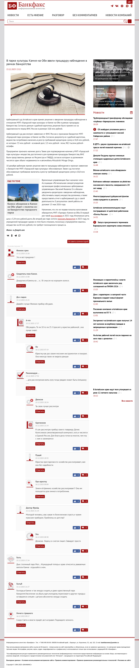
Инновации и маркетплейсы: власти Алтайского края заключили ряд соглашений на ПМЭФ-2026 (109, 283)
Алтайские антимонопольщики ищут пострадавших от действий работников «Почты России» (110, 211)
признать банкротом (66, 219)
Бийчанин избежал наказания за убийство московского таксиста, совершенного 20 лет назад (111, 184)
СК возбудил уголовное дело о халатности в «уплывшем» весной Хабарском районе (109, 132)
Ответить (21, 262)
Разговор (58, 15)
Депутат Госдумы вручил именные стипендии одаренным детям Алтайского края (111, 158)
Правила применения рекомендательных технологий (96, 660)
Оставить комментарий (78, 241)
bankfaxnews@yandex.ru (110, 642)
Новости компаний (119, 15)
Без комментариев (85, 15)
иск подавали (57, 215)
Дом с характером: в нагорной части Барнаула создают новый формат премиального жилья (109, 297)
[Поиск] (125, 21)
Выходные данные (13, 660)
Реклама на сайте (124, 660)
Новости (13, 15)
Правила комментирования (65, 660)
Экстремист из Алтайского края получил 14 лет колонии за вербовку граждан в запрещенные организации (112, 323)
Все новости (127, 401)
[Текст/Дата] (130, 21)
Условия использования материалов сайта (38, 660)
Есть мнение (35, 15)
